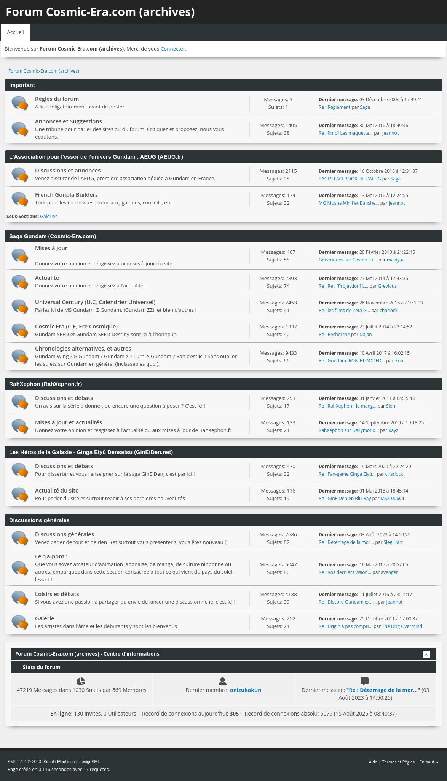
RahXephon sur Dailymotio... (349, 430)
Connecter (173, 48)
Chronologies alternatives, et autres (83, 348)
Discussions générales (64, 534)
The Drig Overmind (402, 626)
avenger (389, 572)
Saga (365, 107)
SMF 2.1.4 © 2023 (24, 761)
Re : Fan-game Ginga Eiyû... (347, 474)
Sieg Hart (393, 542)
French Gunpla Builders (66, 194)
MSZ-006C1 (393, 498)
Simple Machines (59, 761)
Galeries (48, 216)
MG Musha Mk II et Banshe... (349, 203)
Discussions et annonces (68, 170)
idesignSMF (89, 761)
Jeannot (390, 133)
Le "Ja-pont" (51, 556)
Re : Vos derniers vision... (345, 572)
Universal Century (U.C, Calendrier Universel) (95, 302)
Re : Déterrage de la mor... (346, 542)
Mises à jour (51, 248)
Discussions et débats (64, 398)
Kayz (393, 430)
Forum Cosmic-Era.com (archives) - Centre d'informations (87, 653)
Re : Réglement (334, 107)
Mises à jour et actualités (68, 422)
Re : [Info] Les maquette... (346, 133)
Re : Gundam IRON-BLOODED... (352, 360)
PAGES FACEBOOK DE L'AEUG (350, 178)
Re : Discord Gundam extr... (348, 602)
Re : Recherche (334, 334)
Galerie (44, 618)
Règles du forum (57, 98)
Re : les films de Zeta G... (344, 310)
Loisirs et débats (57, 594)
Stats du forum (37, 667)
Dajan (365, 334)
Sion (390, 406)
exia (398, 360)
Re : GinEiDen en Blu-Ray (345, 498)
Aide (373, 762)
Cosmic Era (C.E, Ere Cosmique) (76, 326)
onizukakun (245, 689)
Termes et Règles (398, 762)
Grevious (387, 286)
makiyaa (395, 260)
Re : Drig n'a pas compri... (345, 626)
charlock (389, 310)
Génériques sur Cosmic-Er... (348, 260)
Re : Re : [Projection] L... (343, 286)
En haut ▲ (429, 762)
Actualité (47, 277)
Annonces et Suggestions (68, 121)
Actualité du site (57, 490)
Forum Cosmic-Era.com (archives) (100, 11)
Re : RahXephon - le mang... (348, 406)
